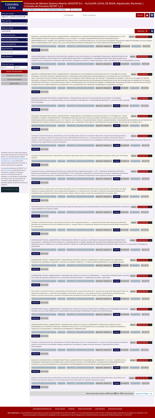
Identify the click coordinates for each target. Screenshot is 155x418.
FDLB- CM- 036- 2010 (142, 378)
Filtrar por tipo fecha (8, 35)
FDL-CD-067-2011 (143, 156)
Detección (141, 31)
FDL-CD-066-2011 (143, 136)
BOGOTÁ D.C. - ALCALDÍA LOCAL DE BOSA (80, 46)
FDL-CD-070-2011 (143, 116)
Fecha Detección (7, 56)
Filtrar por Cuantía (8, 64)
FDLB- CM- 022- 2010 (142, 37)
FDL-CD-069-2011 (143, 98)
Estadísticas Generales (14, 76)
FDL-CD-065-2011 (143, 222)
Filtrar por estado (7, 28)
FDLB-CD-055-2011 (142, 325)
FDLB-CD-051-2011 (142, 260)
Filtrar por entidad (8, 14)
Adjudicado (61, 46)
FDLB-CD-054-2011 (142, 309)
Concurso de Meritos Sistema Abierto (44, 46)
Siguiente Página (144, 393)
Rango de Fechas (7, 49)
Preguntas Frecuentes (115, 409)
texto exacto (8, 170)
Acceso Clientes (60, 409)
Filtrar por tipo (6, 21)
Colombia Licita (11, 5)
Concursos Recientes (14, 79)
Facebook (71, 409)
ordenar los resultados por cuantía (14, 160)
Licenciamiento (100, 409)
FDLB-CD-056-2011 (142, 342)
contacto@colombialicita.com (42, 409)
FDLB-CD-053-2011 (142, 291)
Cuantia (116, 46)
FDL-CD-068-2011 (143, 74)
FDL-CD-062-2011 (143, 171)
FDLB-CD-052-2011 (142, 276)
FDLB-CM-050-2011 (142, 240)
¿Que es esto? (14, 83)
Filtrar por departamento (10, 40)
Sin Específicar (136, 46)
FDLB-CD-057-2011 (142, 360)
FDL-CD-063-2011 (143, 189)
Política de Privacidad (85, 409)
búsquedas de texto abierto (10, 159)
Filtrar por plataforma (9, 44)
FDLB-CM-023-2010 (142, 56)
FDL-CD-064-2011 (143, 207)
